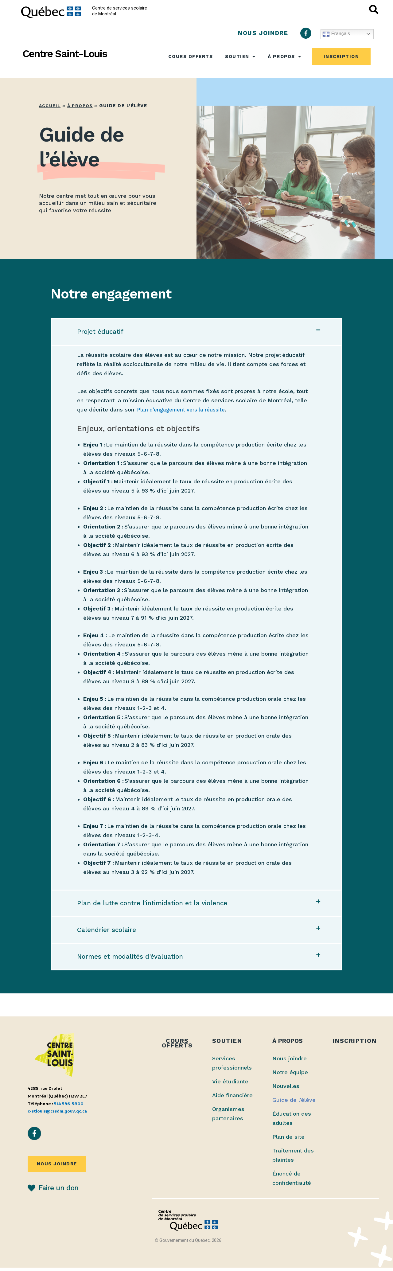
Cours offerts (190, 56)
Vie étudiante (230, 1085)
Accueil (50, 105)
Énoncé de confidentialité (291, 1181)
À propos (284, 56)
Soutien (240, 56)
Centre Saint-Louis (64, 54)
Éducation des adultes (291, 1121)
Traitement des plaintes (293, 1158)
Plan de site (288, 1140)
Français (336, 34)
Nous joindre (289, 1062)
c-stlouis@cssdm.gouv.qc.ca (57, 1114)
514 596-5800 (69, 1106)
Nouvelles (285, 1089)
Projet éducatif (101, 332)
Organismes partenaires (228, 1117)
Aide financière (232, 1098)
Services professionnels (232, 1066)
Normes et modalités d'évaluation (133, 960)
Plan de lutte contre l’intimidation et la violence (156, 905)
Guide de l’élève (294, 1103)
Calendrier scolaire (107, 932)
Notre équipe (290, 1075)
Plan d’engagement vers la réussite (185, 410)
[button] (196, 332)
